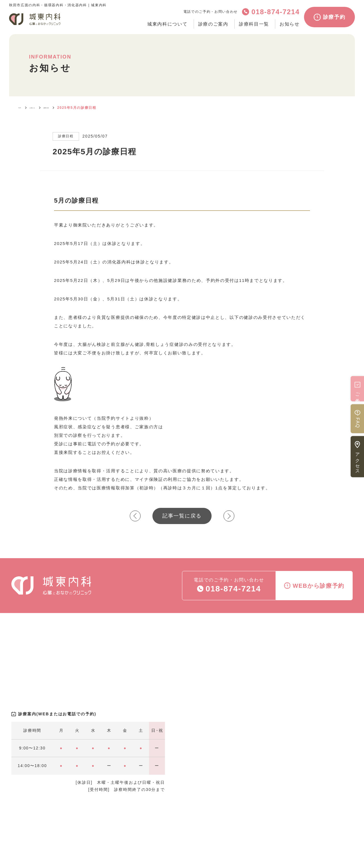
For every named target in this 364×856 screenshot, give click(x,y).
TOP (22, 108)
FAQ (357, 418)
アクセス (357, 456)
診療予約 (330, 17)
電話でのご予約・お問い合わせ (229, 586)
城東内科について (167, 24)
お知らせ (290, 24)
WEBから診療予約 (314, 585)
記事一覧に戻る (182, 516)
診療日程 (68, 108)
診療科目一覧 (254, 24)
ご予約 (357, 388)
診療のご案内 (213, 24)
